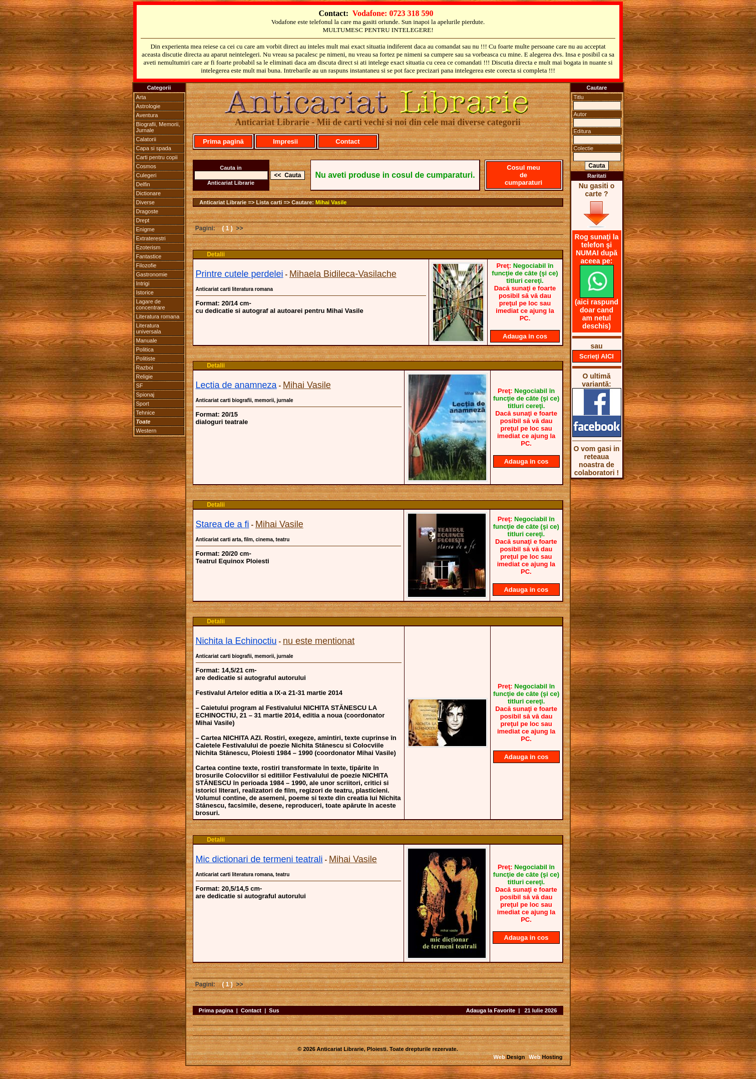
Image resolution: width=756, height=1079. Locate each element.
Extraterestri (151, 238)
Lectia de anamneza (236, 385)
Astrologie (148, 106)
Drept (143, 220)
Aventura (147, 115)
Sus (274, 1010)
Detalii (216, 254)
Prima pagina (216, 1010)
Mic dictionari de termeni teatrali (259, 859)
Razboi (144, 368)
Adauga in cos (525, 336)
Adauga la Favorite (490, 1010)
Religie (144, 377)
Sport (142, 404)
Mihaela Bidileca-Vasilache (343, 274)
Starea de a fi (222, 524)
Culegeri (146, 175)
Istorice (145, 292)
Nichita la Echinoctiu (236, 641)
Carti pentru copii (157, 157)
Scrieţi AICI (596, 356)
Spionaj (145, 395)
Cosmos (146, 166)
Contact (347, 141)
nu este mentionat (318, 641)
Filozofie (146, 265)
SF (139, 386)
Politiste (146, 358)
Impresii (285, 141)
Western (146, 431)
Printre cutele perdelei (239, 274)
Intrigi (143, 283)
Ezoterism (148, 247)
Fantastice (149, 256)
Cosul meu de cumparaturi (523, 175)
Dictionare (148, 193)
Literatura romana (158, 316)
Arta (141, 97)
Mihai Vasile (330, 202)
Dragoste (147, 211)
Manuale (146, 340)
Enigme (145, 229)
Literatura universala (148, 328)
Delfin (143, 184)
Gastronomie (152, 274)
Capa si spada (153, 148)
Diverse (145, 202)
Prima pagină (223, 141)
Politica (145, 349)
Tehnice (145, 413)
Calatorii (146, 139)
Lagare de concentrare (150, 304)
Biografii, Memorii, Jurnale (158, 127)
